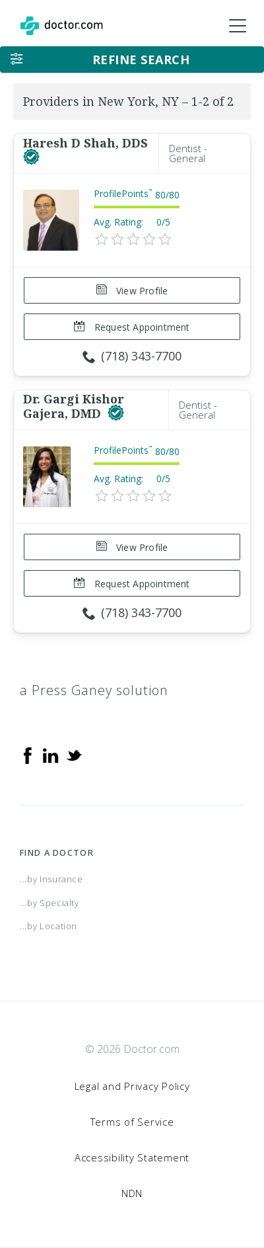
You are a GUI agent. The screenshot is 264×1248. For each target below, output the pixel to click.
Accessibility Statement (132, 1157)
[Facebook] (28, 754)
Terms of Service (132, 1121)
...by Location (48, 926)
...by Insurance (51, 879)
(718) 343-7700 (132, 356)
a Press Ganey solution (94, 690)
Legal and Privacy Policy (132, 1086)
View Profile (132, 290)
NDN (132, 1193)
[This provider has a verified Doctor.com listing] (31, 157)
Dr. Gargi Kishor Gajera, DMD (73, 406)
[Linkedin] (51, 754)
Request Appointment (131, 327)
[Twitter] (74, 754)
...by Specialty (49, 903)
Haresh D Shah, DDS (85, 143)
